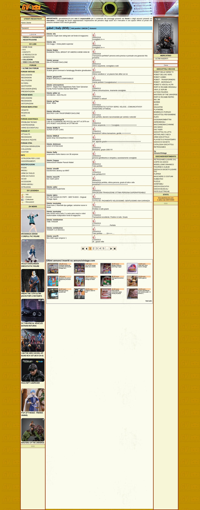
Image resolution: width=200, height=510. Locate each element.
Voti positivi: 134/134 (79, 28)
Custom (24, 152)
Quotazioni (26, 86)
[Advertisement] (127, 7)
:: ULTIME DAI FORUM (29, 68)
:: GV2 (23, 50)
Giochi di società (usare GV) (165, 170)
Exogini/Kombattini (162, 120)
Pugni (24, 168)
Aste (23, 116)
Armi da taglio (28, 173)
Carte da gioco (161, 162)
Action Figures (161, 92)
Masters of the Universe (166, 95)
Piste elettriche (162, 191)
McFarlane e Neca (162, 135)
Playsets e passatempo (165, 140)
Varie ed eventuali (30, 128)
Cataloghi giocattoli (164, 145)
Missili (24, 170)
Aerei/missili (159, 122)
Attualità (25, 134)
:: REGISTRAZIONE (29, 40)
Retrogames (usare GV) (165, 160)
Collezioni (26, 149)
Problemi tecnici (29, 122)
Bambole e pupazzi (162, 112)
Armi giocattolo (161, 137)
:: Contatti (25, 52)
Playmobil (158, 110)
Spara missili (27, 184)
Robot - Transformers (164, 80)
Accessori (26, 182)
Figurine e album (162, 167)
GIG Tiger (158, 130)
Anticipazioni (27, 104)
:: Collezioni (27, 60)
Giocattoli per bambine (165, 115)
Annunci (93, 28)
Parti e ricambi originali (165, 87)
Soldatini (158, 107)
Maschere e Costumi (163, 176)
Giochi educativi (161, 186)
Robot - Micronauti (163, 82)
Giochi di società (162, 142)
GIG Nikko (158, 127)
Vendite (24, 110)
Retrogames (160, 147)
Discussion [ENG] (29, 89)
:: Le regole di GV (29, 55)
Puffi (156, 117)
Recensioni (26, 78)
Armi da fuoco (28, 176)
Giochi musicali (161, 189)
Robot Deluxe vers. (163, 75)
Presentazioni (28, 92)
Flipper (157, 174)
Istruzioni (26, 187)
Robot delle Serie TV (164, 72)
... (107, 248)
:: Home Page (26, 47)
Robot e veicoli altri (163, 85)
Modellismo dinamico (164, 165)
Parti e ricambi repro (164, 97)
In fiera (24, 83)
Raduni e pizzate (28, 140)
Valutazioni (26, 80)
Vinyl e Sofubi (160, 90)
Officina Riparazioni (30, 146)
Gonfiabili (158, 184)
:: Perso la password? (32, 37)
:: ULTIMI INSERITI (161, 59)
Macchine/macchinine (164, 125)
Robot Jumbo (160, 77)
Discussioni (26, 75)
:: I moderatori (27, 57)
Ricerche (25, 113)
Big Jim (157, 100)
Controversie (28, 125)
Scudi (23, 179)
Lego (156, 105)
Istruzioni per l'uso (30, 158)
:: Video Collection (30, 62)
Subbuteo (158, 179)
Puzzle (157, 181)
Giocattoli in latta (162, 132)
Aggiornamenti (28, 161)
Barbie (157, 102)
